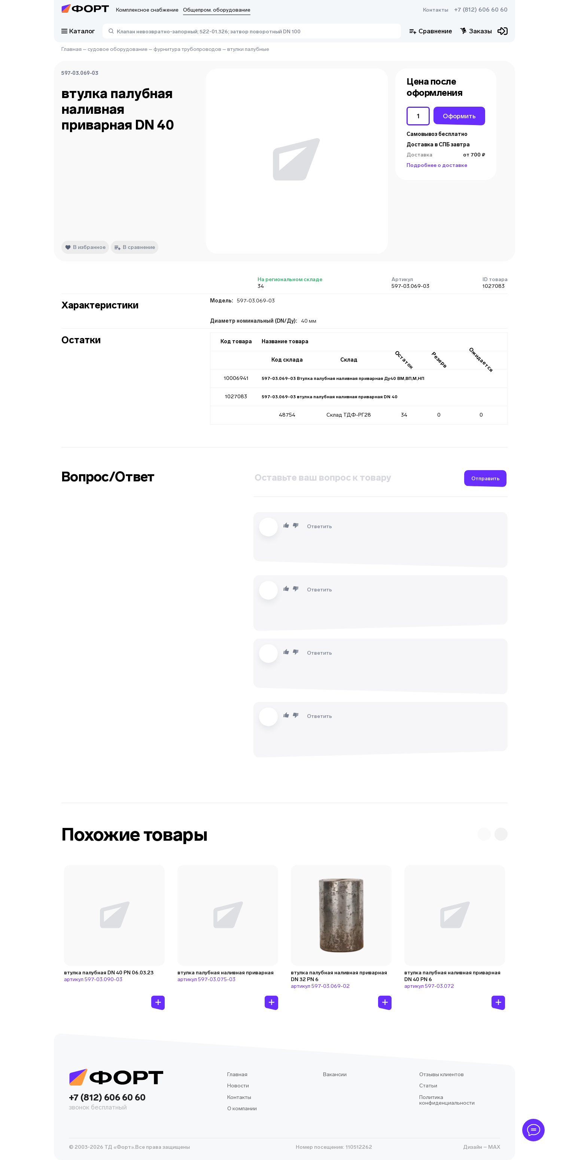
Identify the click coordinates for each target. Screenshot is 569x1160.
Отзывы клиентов (441, 1074)
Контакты (435, 10)
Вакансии (335, 1074)
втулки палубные (248, 49)
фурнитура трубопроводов (187, 49)
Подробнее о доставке (437, 165)
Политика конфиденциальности (447, 1100)
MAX (493, 1147)
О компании (242, 1108)
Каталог (78, 31)
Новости (238, 1086)
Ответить (319, 526)
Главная (71, 49)
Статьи (428, 1086)
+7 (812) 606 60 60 (481, 9)
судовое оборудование (117, 49)
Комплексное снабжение (147, 10)
